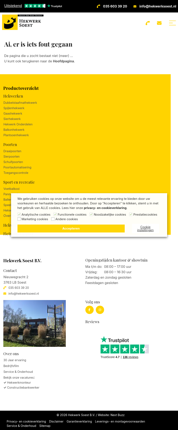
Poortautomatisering (17, 167)
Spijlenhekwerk (13, 108)
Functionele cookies (72, 214)
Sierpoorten (11, 156)
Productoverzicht (21, 88)
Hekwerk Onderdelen (17, 124)
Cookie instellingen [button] (145, 228)
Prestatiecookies (145, 214)
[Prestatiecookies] (130, 214)
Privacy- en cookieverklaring (26, 421)
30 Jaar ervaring (14, 360)
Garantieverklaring (79, 421)
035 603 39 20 (115, 6)
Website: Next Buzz (111, 415)
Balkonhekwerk (13, 129)
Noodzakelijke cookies (110, 214)
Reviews (92, 321)
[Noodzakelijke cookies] (91, 214)
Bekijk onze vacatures (18, 377)
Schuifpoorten (13, 162)
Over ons (11, 353)
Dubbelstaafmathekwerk (20, 102)
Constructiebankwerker (23, 387)
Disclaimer (56, 421)
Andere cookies (66, 219)
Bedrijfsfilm (11, 366)
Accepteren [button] (71, 228)
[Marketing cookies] (19, 219)
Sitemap (45, 426)
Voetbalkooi (11, 188)
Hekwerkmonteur (19, 382)
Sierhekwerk (12, 119)
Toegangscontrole (15, 172)
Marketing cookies (35, 219)
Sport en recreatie (19, 182)
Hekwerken (13, 96)
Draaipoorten (12, 151)
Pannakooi (10, 194)
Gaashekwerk (12, 113)
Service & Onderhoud (18, 371)
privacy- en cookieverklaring (105, 208)
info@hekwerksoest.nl (157, 6)
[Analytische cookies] (19, 214)
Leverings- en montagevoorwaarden (120, 421)
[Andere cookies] (53, 219)
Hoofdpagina (63, 61)
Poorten (10, 144)
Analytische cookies (36, 214)
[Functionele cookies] (55, 214)
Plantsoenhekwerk (16, 135)
